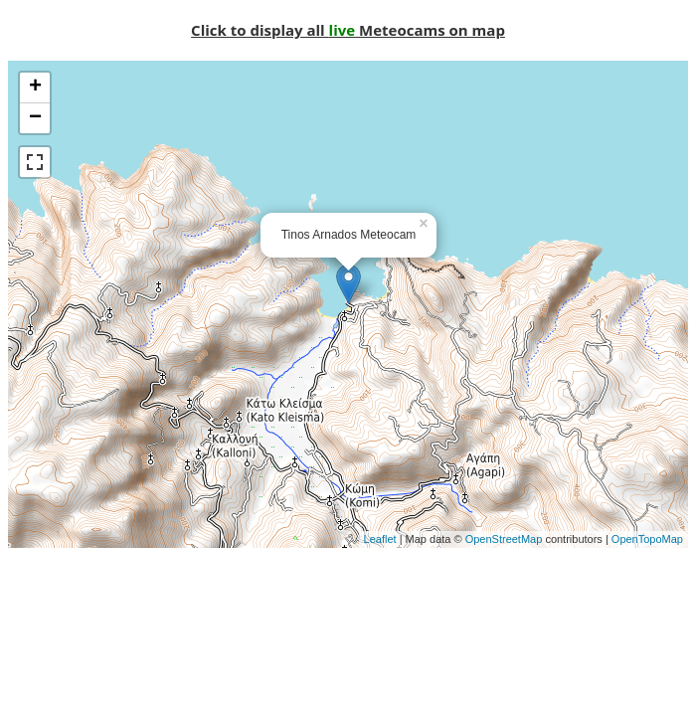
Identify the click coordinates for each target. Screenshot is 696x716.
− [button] (35, 118)
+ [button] (35, 87)
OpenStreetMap (504, 539)
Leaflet (380, 539)
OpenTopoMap (647, 539)
